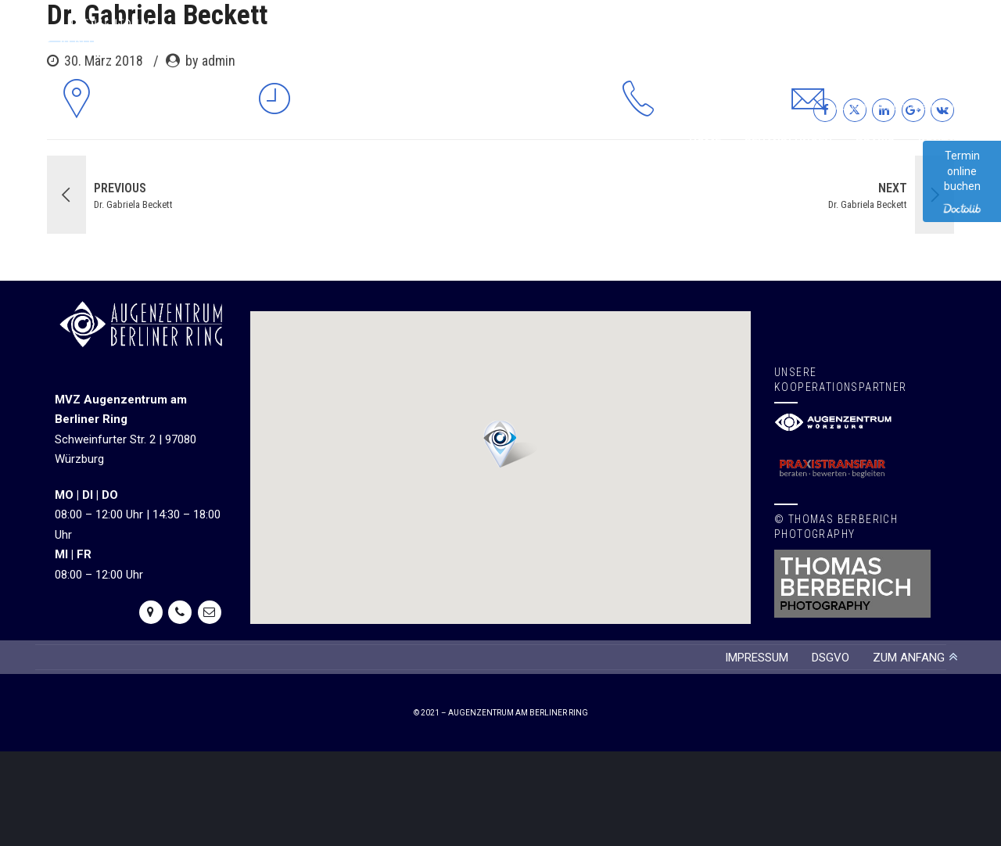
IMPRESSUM (756, 658)
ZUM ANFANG (909, 658)
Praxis (875, 143)
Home (705, 143)
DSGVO (830, 658)
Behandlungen (788, 143)
